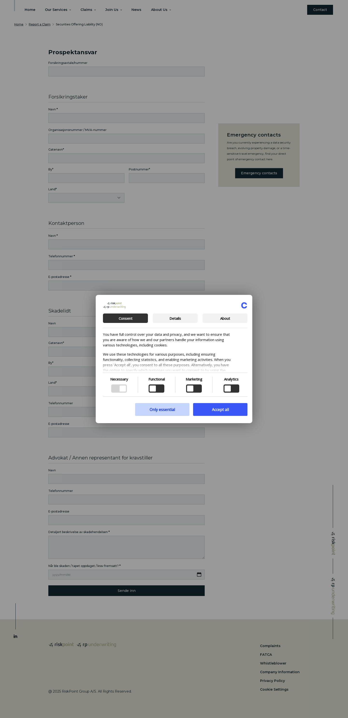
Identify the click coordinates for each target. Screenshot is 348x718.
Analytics (231, 379)
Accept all (220, 409)
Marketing (194, 379)
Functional (156, 379)
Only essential (162, 409)
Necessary (119, 379)
